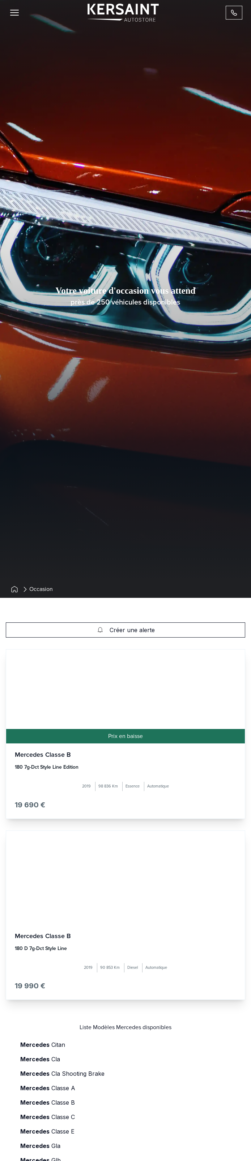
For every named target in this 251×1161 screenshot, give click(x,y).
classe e (47, 1131)
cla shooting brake (62, 1073)
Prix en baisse (125, 736)
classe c (47, 1117)
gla (40, 1145)
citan (42, 1044)
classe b (47, 1102)
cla (40, 1059)
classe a (47, 1088)
